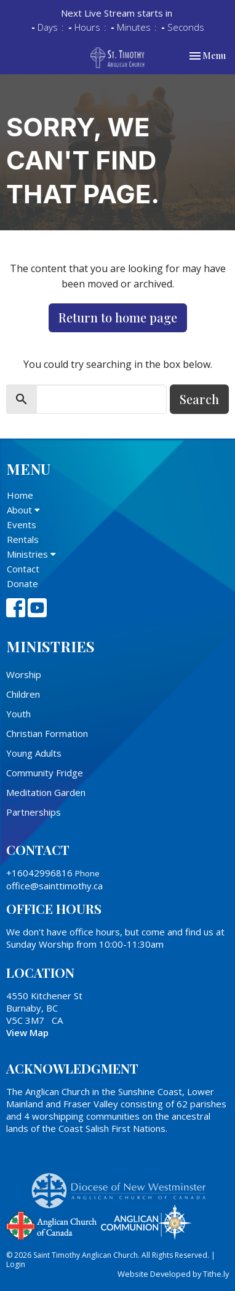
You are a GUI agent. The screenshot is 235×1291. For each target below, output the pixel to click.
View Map (27, 1032)
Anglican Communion (146, 1221)
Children (23, 694)
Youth (18, 714)
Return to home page (117, 317)
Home (20, 495)
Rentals (23, 539)
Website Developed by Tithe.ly (173, 1274)
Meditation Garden (46, 792)
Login (15, 1264)
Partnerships (33, 812)
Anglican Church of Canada (52, 1224)
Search (199, 399)
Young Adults (34, 753)
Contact (23, 569)
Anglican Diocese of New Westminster (123, 1184)
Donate (22, 583)
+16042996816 (39, 873)
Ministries (31, 554)
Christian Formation (47, 733)
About (23, 510)
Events (21, 524)
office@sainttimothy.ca (54, 886)
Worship (23, 674)
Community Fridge (44, 772)
